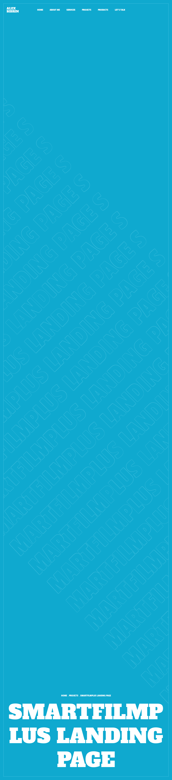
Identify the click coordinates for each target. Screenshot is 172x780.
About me (55, 9)
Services (70, 9)
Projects (86, 9)
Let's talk (120, 9)
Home (40, 9)
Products (103, 9)
